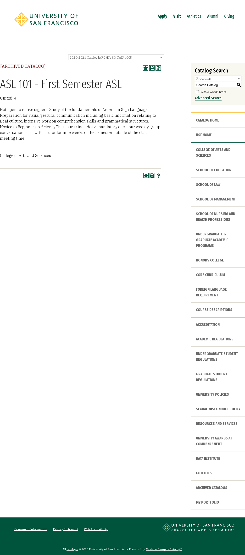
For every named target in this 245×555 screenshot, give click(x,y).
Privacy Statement (65, 529)
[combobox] (116, 57)
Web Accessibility (96, 529)
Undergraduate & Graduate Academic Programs (212, 240)
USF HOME (204, 135)
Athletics (194, 16)
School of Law (208, 184)
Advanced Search (208, 98)
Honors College (210, 260)
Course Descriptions (214, 309)
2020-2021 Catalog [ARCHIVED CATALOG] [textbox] (101, 58)
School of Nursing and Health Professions (215, 216)
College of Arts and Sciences (213, 152)
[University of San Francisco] (46, 28)
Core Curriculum (210, 274)
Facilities (204, 473)
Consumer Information (30, 529)
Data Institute (208, 458)
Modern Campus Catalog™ (164, 549)
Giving (229, 16)
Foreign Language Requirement (211, 292)
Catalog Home (207, 120)
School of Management (216, 199)
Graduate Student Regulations (211, 377)
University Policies (212, 394)
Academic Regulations (215, 339)
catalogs (72, 549)
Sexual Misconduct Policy (218, 409)
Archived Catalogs (211, 487)
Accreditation (208, 324)
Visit (177, 16)
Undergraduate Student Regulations (217, 356)
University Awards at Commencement (214, 441)
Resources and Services (217, 423)
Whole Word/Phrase (213, 92)
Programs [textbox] (203, 79)
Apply (162, 16)
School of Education (213, 170)
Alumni (212, 16)
